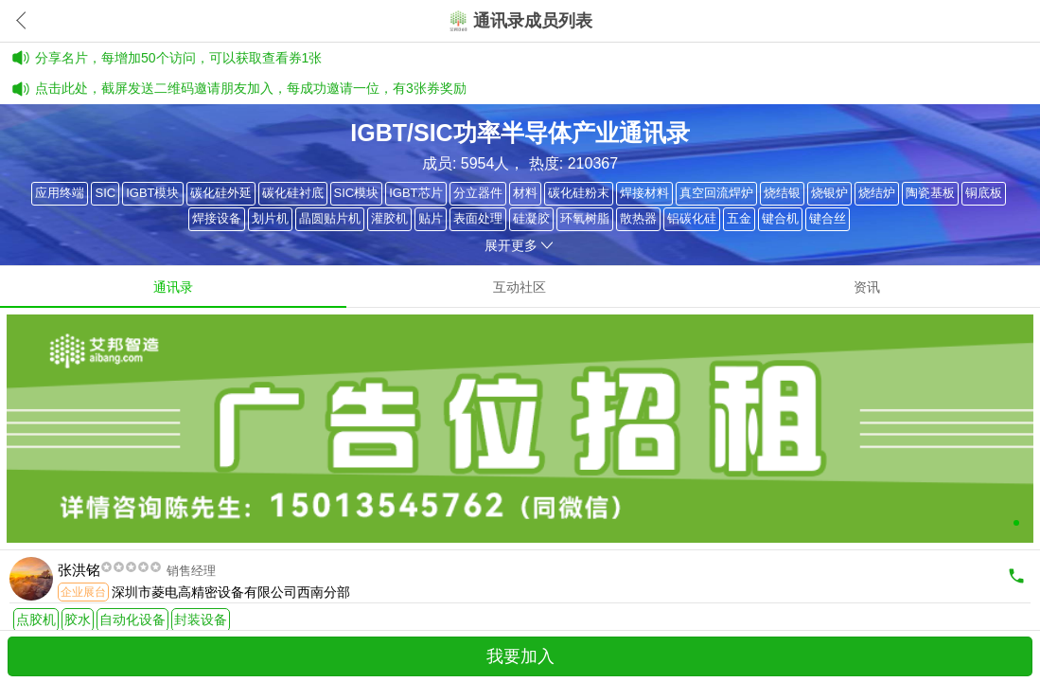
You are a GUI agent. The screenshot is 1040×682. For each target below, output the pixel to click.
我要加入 (520, 656)
